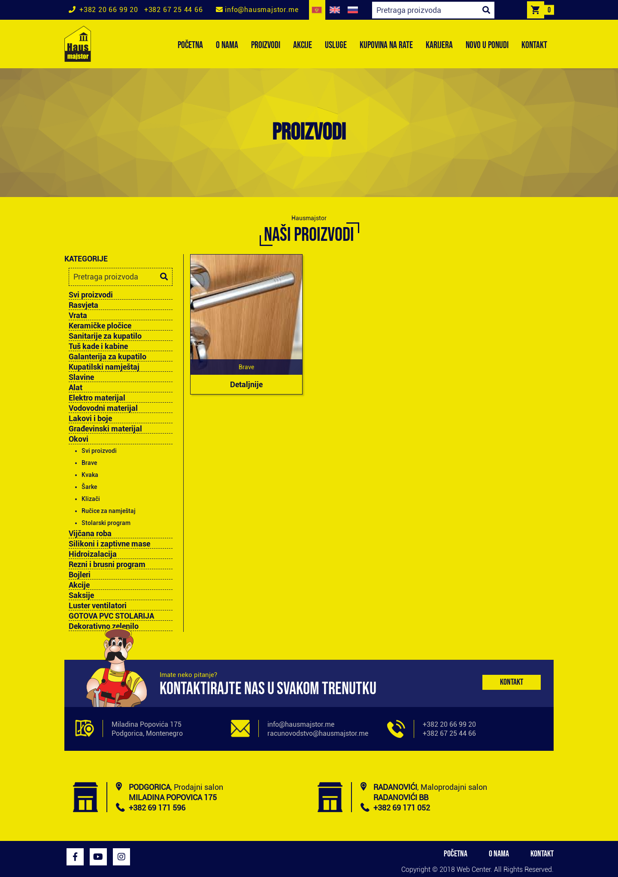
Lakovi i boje (90, 418)
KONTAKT (534, 45)
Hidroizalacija (93, 554)
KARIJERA (439, 45)
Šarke (89, 486)
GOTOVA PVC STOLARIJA (111, 616)
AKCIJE (302, 45)
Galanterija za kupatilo (107, 356)
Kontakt (511, 682)
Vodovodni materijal (103, 408)
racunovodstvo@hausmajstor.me (317, 733)
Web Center (474, 869)
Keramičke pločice (100, 326)
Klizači (91, 498)
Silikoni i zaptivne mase (109, 544)
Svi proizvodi (91, 294)
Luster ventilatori (98, 605)
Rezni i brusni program (107, 564)
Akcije (79, 585)
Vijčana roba (90, 533)
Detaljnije (246, 384)
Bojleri (80, 575)
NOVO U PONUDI (487, 45)
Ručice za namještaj (109, 510)
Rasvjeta (83, 305)
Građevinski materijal (105, 429)
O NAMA (227, 45)
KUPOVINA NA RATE (386, 45)
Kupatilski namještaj (104, 367)
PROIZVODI (265, 45)
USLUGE (336, 45)
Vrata (78, 315)
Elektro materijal (97, 398)
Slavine (81, 377)
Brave (89, 462)
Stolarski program (106, 522)
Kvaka (90, 474)
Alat (75, 387)
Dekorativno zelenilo (104, 626)
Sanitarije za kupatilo (105, 336)
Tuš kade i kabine (98, 346)
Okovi (78, 438)
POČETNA (190, 45)
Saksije (81, 595)
